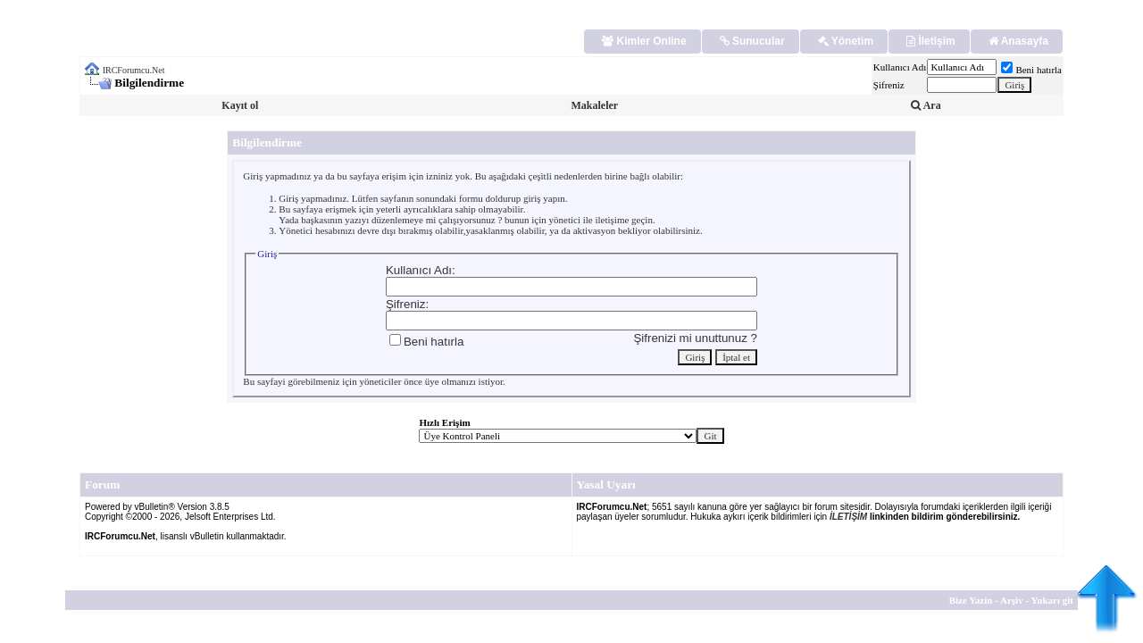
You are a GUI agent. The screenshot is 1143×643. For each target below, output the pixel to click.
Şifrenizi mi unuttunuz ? (695, 338)
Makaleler (594, 105)
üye (432, 381)
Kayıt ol (239, 105)
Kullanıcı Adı (900, 67)
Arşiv (1011, 600)
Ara (925, 105)
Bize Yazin (971, 600)
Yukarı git (1051, 600)
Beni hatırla (1031, 69)
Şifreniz (889, 84)
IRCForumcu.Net (134, 70)
